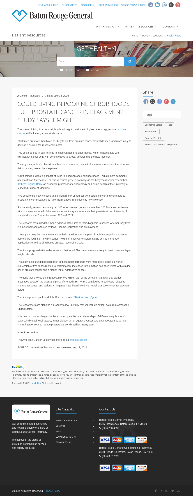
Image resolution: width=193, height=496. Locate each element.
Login (143, 5)
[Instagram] (164, 4)
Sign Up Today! (129, 5)
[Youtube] (177, 4)
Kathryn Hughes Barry (29, 184)
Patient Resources (139, 26)
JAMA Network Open (85, 297)
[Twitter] (171, 4)
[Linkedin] (157, 4)
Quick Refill (87, 5)
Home (135, 35)
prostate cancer (78, 339)
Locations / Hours (108, 5)
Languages (44, 5)
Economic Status (153, 124)
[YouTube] (178, 490)
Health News (70, 70)
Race (169, 124)
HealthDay (36, 383)
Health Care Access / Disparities (161, 144)
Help (55, 5)
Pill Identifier (69, 5)
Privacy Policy (64, 442)
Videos (92, 70)
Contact (169, 26)
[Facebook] (150, 4)
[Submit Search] (130, 61)
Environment (151, 131)
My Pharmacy (106, 26)
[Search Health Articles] (90, 61)
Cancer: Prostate (153, 138)
